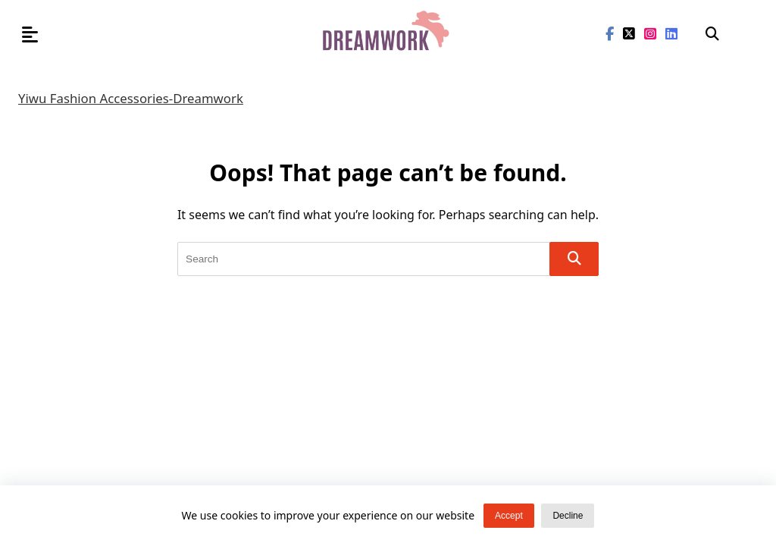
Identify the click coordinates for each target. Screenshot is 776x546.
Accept (509, 515)
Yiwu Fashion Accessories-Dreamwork (130, 98)
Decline (567, 515)
